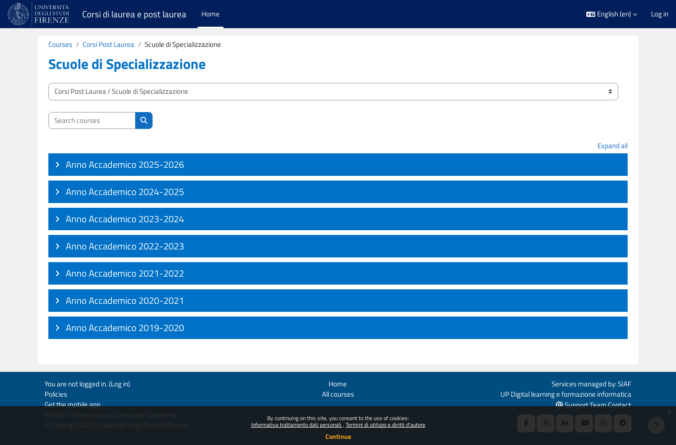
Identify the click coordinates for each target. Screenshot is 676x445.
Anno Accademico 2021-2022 (125, 273)
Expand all (613, 146)
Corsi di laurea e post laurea (134, 14)
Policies (56, 393)
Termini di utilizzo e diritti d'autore (385, 424)
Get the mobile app (72, 404)
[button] (611, 14)
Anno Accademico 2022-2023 (125, 246)
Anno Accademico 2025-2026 (125, 165)
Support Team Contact (593, 404)
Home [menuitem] (210, 13)
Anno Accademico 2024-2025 (125, 192)
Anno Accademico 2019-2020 (125, 328)
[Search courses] (92, 120)
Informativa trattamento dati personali (297, 424)
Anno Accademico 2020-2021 (125, 301)
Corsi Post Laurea (108, 44)
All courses (338, 393)
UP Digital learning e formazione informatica (565, 393)
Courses (60, 44)
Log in (659, 14)
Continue (338, 436)
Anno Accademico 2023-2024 (125, 219)
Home (338, 382)
